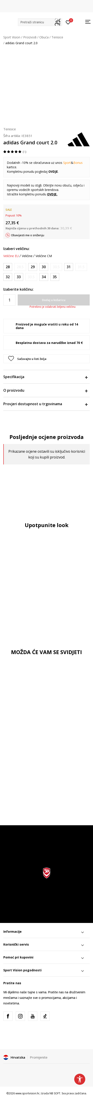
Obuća (44, 37)
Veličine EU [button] (11, 256)
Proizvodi (29, 37)
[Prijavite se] (68, 22)
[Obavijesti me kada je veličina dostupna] (20, 267)
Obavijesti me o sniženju (27, 235)
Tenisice (57, 37)
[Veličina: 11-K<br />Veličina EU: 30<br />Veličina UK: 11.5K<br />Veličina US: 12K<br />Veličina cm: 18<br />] (43, 267)
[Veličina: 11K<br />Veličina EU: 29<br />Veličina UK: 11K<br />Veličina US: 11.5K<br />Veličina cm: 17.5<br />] (32, 267)
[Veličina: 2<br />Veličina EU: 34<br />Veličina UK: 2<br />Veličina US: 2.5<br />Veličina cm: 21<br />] (43, 277)
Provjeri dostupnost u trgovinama (45, 403)
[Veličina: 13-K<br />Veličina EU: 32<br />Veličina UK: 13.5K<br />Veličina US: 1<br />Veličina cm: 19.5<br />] (7, 277)
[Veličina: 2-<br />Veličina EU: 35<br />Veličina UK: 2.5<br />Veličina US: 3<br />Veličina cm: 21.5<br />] (54, 277)
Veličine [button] (27, 256)
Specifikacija (45, 376)
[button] (40, 22)
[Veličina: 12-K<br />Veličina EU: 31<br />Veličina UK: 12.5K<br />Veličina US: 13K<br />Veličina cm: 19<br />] (68, 267)
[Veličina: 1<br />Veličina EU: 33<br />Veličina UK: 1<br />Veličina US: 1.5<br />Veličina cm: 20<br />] (18, 277)
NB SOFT (54, 1093)
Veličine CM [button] (44, 256)
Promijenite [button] (38, 1057)
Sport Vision (11, 37)
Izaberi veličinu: (16, 249)
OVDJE (52, 194)
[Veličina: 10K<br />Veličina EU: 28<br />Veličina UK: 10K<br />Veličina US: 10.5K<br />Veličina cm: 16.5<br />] (7, 267)
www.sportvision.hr (27, 1093)
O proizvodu (45, 390)
